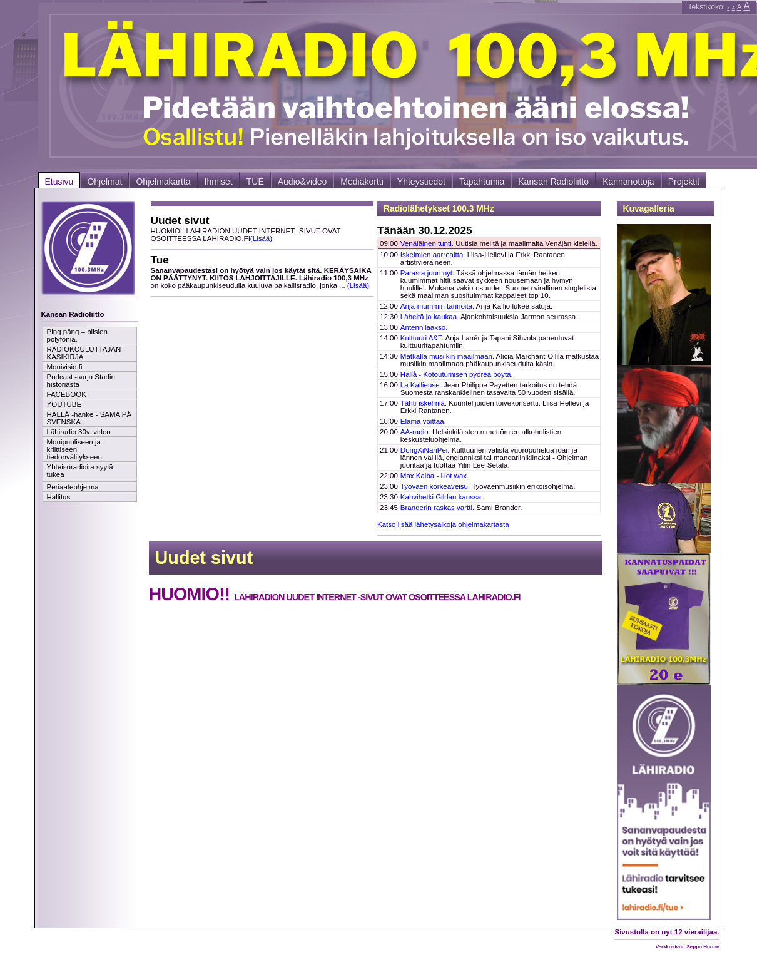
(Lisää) (261, 238)
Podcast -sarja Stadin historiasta (81, 380)
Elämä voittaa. (423, 421)
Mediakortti (361, 181)
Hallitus (59, 497)
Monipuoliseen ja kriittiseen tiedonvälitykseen (74, 449)
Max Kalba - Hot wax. (434, 475)
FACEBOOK (66, 394)
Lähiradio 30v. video (79, 432)
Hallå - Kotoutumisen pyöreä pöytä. (456, 374)
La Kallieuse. (421, 385)
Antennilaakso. (424, 327)
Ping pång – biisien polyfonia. (77, 335)
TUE (255, 181)
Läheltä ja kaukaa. (429, 316)
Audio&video (302, 181)
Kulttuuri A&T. (422, 338)
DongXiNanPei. (425, 450)
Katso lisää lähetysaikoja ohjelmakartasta (443, 524)
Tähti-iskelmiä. (423, 403)
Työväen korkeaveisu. (435, 486)
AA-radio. (415, 432)
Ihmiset (219, 181)
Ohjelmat (104, 181)
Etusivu (59, 181)
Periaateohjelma (73, 487)
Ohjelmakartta (163, 181)
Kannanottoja (628, 181)
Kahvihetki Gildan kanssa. (442, 497)
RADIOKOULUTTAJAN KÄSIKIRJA (84, 353)
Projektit (684, 181)
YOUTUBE (64, 404)
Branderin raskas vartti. (437, 507)
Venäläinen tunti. (427, 243)
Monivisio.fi (65, 367)
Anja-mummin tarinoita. (437, 306)
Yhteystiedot (421, 181)
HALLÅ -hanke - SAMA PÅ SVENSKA (89, 418)
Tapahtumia (481, 181)
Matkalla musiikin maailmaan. (447, 356)
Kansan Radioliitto (553, 181)
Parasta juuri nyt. (427, 273)
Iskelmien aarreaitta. (432, 254)
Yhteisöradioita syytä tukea (80, 470)
